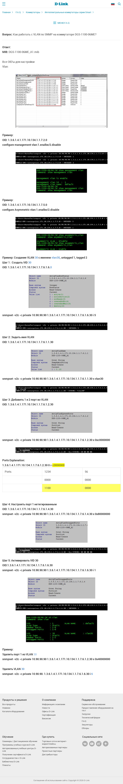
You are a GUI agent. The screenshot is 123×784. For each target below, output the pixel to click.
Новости (46, 708)
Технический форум (91, 717)
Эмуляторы (87, 724)
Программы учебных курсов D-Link (18, 745)
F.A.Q (84, 721)
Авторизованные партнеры (54, 747)
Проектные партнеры (52, 751)
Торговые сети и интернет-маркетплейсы (54, 742)
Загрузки (86, 714)
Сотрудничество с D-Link (13, 758)
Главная (6, 12)
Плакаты (6, 765)
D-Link (87, 780)
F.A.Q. (18, 12)
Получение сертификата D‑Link (16, 754)
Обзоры (85, 728)
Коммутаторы (33, 12)
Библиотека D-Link (10, 761)
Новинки (6, 708)
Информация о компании (53, 704)
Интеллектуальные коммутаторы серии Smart (68, 12)
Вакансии (46, 718)
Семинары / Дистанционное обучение (19, 741)
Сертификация (49, 715)
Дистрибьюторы (50, 754)
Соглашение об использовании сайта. (50, 780)
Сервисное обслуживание (93, 704)
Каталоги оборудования (13, 711)
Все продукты (8, 704)
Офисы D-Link (48, 711)
